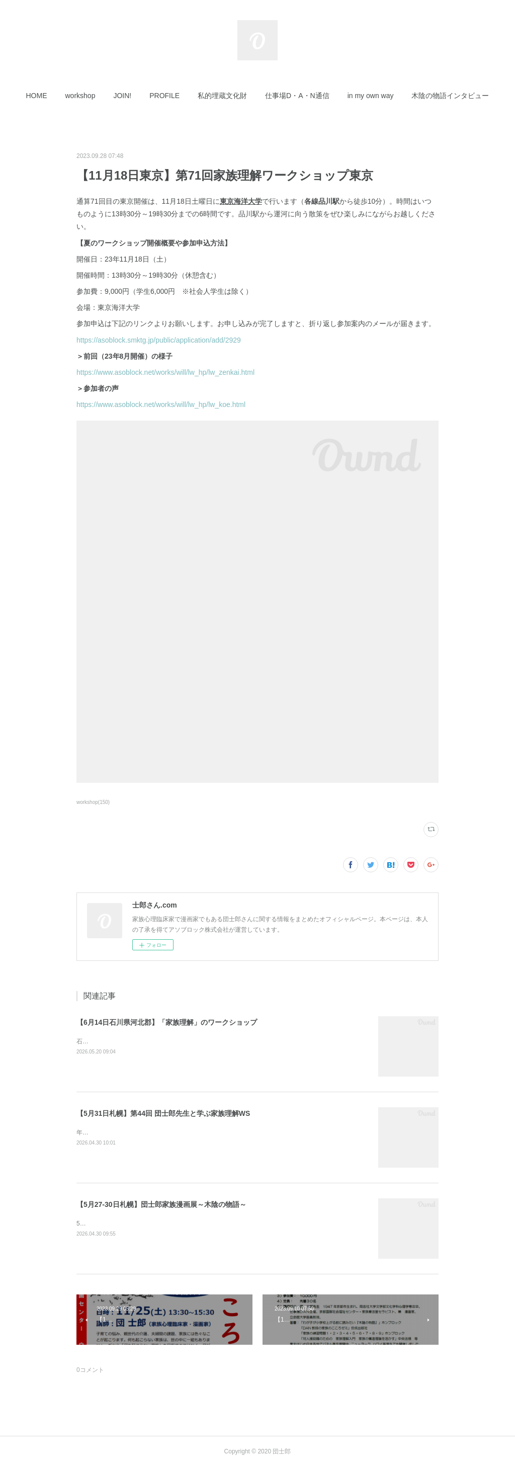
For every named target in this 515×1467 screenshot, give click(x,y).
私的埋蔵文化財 (222, 96)
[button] (36, 95)
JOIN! (122, 96)
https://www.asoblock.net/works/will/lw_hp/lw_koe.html (160, 404)
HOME (36, 96)
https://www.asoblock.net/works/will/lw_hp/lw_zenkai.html (165, 372)
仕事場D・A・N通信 (297, 96)
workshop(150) (93, 802)
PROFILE (164, 96)
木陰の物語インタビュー (450, 96)
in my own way (371, 96)
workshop (80, 96)
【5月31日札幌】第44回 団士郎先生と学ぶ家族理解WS (163, 1113)
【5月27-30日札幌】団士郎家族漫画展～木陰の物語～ (161, 1204)
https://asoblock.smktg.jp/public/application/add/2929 (158, 340)
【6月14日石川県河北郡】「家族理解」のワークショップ (166, 1022)
